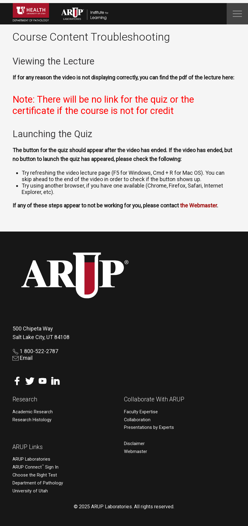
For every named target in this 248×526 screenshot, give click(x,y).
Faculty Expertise (141, 412)
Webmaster (135, 451)
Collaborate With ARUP (154, 399)
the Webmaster (198, 205)
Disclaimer (134, 443)
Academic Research (32, 412)
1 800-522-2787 (35, 351)
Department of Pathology (37, 483)
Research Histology (31, 419)
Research (24, 399)
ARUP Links (27, 447)
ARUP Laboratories (31, 459)
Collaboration (137, 419)
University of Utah (30, 491)
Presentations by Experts (149, 427)
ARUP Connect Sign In (35, 467)
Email (22, 358)
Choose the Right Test (34, 475)
